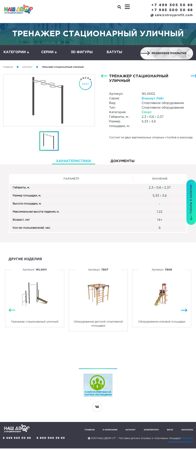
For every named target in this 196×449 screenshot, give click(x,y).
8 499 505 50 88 (17, 438)
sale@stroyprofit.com (171, 15)
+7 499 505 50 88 (172, 5)
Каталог (27, 68)
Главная (8, 68)
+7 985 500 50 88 (172, 10)
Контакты (187, 430)
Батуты (114, 52)
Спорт (147, 112)
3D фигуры (82, 52)
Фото (170, 430)
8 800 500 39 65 (51, 438)
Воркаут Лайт (153, 98)
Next (184, 311)
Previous (12, 311)
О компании (110, 430)
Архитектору (151, 430)
